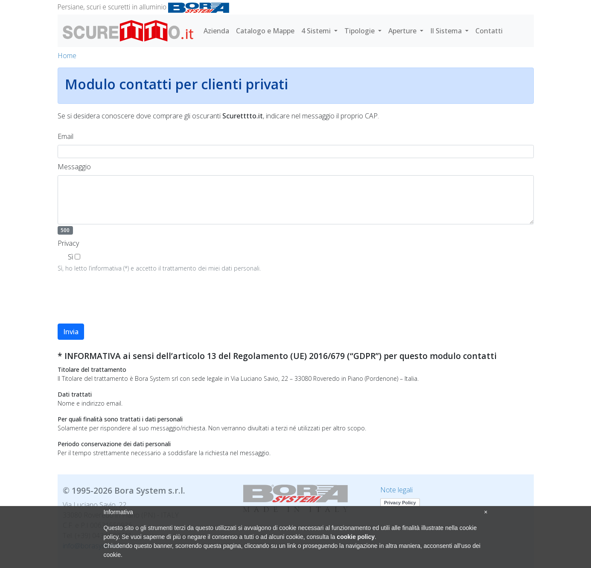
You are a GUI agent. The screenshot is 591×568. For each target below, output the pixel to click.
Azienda (216, 30)
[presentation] (122, 303)
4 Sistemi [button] (316, 30)
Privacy (68, 243)
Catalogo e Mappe (265, 30)
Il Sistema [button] (446, 30)
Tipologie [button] (360, 30)
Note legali (396, 489)
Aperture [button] (403, 30)
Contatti (489, 30)
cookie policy (356, 536)
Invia (71, 331)
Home (67, 55)
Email (65, 136)
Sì (70, 257)
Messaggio (74, 166)
